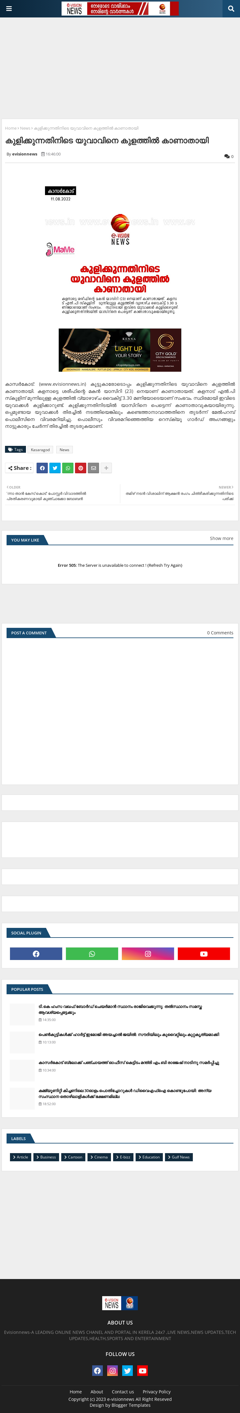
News (25, 128)
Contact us (123, 1392)
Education (151, 1157)
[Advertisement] (121, 65)
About (97, 1392)
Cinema (101, 1157)
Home (11, 128)
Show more (221, 538)
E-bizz (125, 1157)
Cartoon (75, 1157)
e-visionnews (120, 1399)
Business (48, 1157)
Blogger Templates (131, 1405)
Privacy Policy (157, 1392)
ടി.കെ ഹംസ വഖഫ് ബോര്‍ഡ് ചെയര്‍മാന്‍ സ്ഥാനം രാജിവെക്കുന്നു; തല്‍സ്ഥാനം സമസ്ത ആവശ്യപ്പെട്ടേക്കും (120, 1009)
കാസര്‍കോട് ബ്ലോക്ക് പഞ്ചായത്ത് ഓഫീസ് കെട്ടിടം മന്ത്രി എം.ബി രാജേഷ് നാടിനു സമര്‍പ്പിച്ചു (128, 1062)
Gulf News (181, 1157)
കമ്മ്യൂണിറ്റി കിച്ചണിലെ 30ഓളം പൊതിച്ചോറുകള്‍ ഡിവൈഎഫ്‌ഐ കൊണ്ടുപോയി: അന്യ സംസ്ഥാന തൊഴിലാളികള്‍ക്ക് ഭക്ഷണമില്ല (124, 1093)
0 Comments (220, 633)
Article (22, 1157)
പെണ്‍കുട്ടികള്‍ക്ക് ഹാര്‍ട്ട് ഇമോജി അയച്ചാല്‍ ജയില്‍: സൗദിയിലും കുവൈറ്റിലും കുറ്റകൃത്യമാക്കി (128, 1034)
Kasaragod (40, 449)
